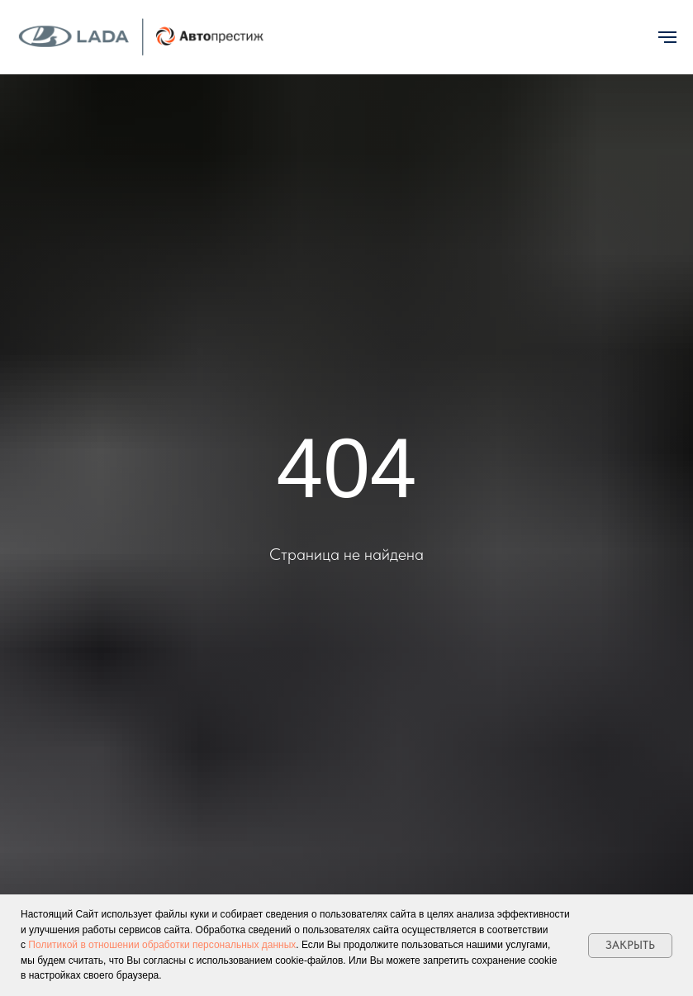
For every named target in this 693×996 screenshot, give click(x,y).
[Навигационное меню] (667, 37)
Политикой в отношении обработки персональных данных (162, 945)
